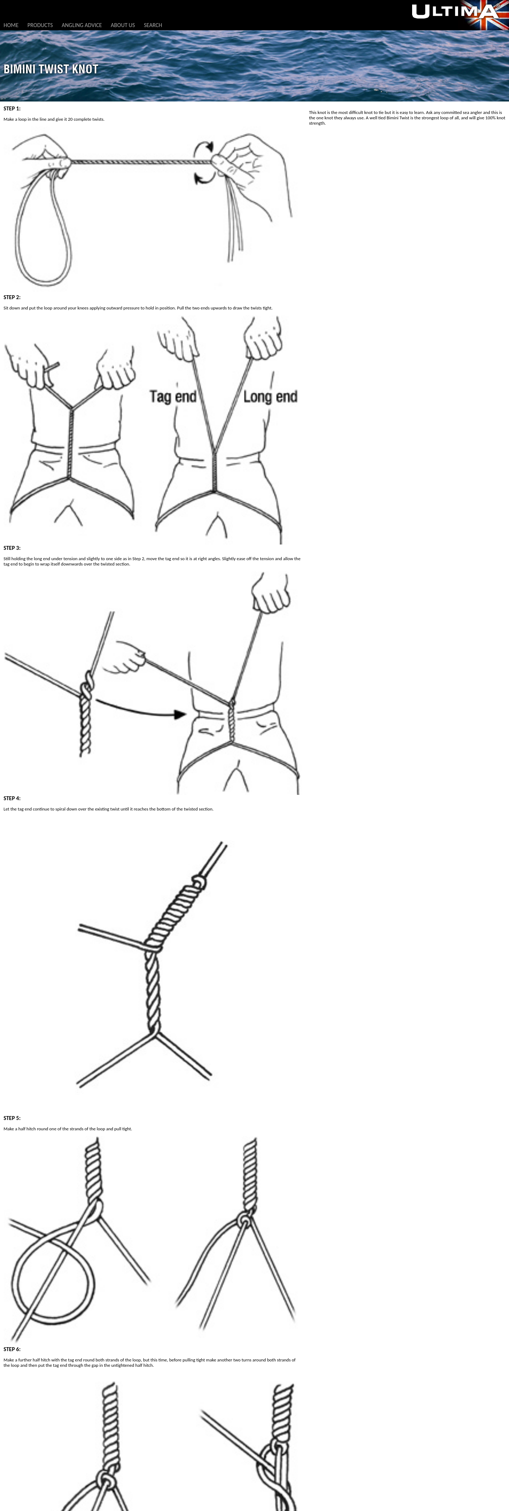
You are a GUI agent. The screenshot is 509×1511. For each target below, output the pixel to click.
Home (11, 25)
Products (40, 25)
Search (153, 25)
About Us (123, 25)
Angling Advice (82, 25)
